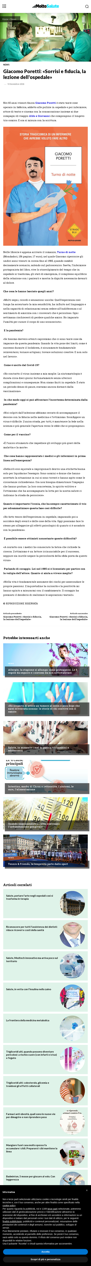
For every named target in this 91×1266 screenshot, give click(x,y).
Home (5, 19)
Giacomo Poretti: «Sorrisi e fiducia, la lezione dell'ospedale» (22, 618)
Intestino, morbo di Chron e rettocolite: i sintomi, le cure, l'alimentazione (41, 788)
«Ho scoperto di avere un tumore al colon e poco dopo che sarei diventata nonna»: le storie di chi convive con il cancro (44, 708)
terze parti (52, 1208)
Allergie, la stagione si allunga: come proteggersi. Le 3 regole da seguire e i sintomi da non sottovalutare (42, 671)
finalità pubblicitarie (12, 1221)
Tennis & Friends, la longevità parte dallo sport (38, 864)
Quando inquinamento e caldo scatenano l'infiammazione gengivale (34, 825)
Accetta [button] (45, 1251)
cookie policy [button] (9, 1205)
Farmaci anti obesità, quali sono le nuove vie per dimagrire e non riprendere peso (30, 1116)
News (13, 19)
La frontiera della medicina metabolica (27, 1020)
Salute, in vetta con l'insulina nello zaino (28, 989)
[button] (86, 1190)
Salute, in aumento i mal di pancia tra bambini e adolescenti (38, 749)
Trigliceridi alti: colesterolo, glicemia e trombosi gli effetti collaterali (27, 1084)
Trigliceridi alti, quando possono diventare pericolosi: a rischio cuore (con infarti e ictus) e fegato (31, 1054)
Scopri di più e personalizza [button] (45, 1259)
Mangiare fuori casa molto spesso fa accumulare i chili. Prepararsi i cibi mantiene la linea (31, 1148)
